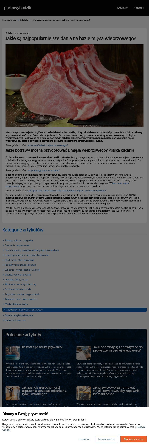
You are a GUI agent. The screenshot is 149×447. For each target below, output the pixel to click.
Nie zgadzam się (106, 439)
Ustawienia (84, 439)
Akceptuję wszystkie (133, 439)
